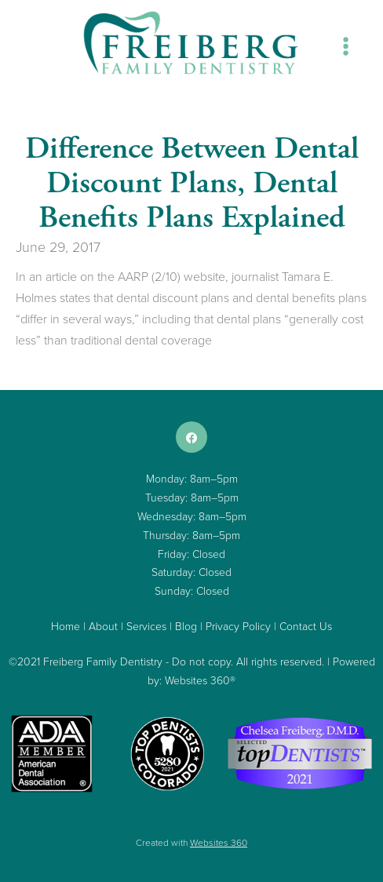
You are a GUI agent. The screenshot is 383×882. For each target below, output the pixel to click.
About (103, 625)
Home (65, 625)
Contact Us (305, 625)
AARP (133, 276)
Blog (186, 625)
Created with (191, 842)
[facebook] (191, 437)
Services (146, 625)
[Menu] (345, 46)
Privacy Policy (238, 625)
